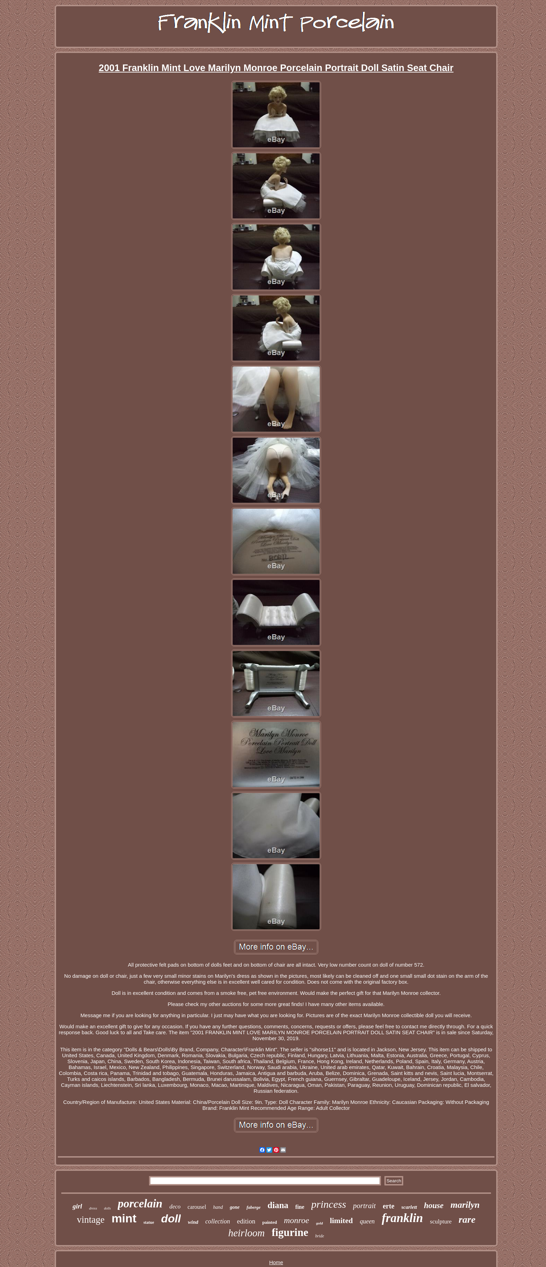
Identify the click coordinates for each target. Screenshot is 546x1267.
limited (341, 1220)
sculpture (441, 1221)
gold (319, 1223)
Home (276, 1262)
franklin (402, 1218)
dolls (107, 1208)
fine (299, 1207)
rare (467, 1219)
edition (246, 1221)
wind (193, 1222)
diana (277, 1205)
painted (269, 1222)
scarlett (409, 1207)
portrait (364, 1205)
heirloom (246, 1232)
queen (367, 1221)
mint (123, 1218)
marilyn (465, 1205)
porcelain (140, 1203)
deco (174, 1206)
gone (235, 1207)
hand (218, 1207)
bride (319, 1236)
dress (93, 1208)
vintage (90, 1219)
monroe (296, 1220)
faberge (253, 1207)
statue (148, 1222)
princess (328, 1204)
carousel (197, 1207)
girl (77, 1206)
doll (171, 1218)
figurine (290, 1232)
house (434, 1205)
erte (388, 1206)
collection (217, 1221)
